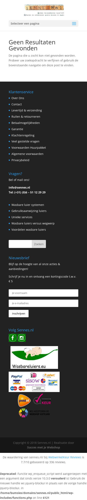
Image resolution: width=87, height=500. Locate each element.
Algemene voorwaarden (27, 154)
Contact (16, 104)
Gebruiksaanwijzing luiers (29, 211)
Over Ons (17, 98)
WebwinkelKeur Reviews (64, 457)
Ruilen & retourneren (25, 116)
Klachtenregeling (22, 135)
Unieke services (21, 217)
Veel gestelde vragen (25, 141)
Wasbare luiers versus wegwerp (33, 223)
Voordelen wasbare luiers (28, 229)
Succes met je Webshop (43, 447)
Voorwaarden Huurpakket (28, 147)
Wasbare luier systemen (27, 205)
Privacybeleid (20, 160)
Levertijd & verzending (26, 110)
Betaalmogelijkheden (25, 123)
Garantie (17, 129)
